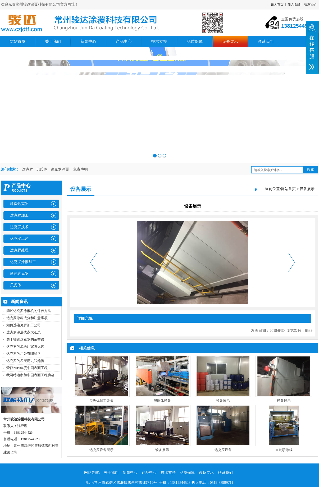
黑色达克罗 (19, 273)
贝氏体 (41, 169)
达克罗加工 (19, 215)
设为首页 (277, 4)
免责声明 (80, 169)
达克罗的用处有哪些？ (23, 354)
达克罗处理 (19, 250)
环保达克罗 (19, 204)
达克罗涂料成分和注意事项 (27, 318)
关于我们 (53, 41)
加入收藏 (294, 4)
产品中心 (124, 41)
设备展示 (230, 41)
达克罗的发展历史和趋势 (25, 361)
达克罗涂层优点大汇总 (23, 332)
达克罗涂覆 (60, 169)
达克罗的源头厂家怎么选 (25, 346)
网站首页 (17, 41)
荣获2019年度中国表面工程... (28, 368)
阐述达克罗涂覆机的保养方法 (28, 311)
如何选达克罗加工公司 (23, 325)
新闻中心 (88, 41)
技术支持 (159, 41)
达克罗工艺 (19, 239)
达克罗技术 (19, 227)
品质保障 (195, 41)
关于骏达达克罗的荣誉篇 (25, 339)
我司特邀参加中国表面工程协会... (31, 375)
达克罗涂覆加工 (23, 262)
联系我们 (310, 4)
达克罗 (27, 169)
